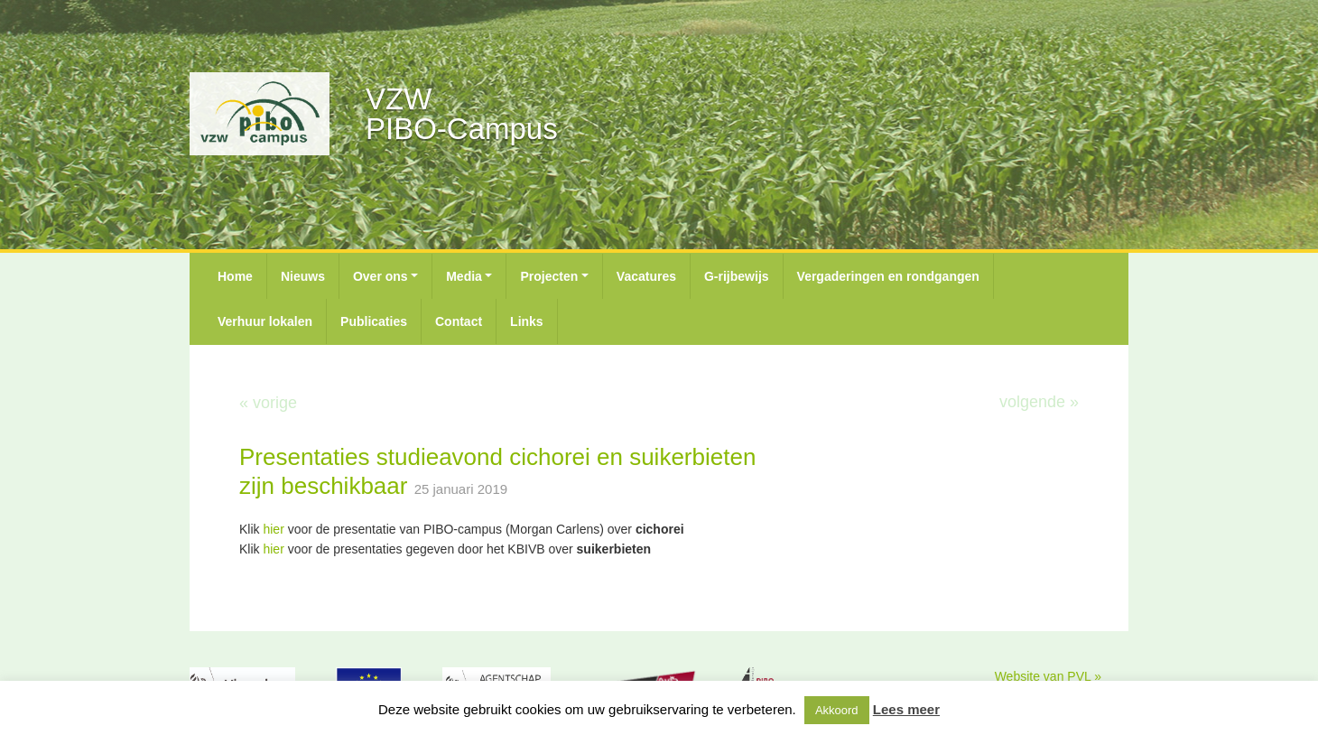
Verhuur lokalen (265, 321)
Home (235, 276)
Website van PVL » (1048, 676)
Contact (458, 321)
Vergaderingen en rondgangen (888, 276)
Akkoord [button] (837, 710)
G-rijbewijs (736, 276)
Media (464, 276)
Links (526, 321)
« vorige (268, 403)
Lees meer (906, 709)
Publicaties (373, 321)
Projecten (549, 276)
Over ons (380, 276)
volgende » (1039, 402)
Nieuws (303, 276)
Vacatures (646, 276)
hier (273, 529)
